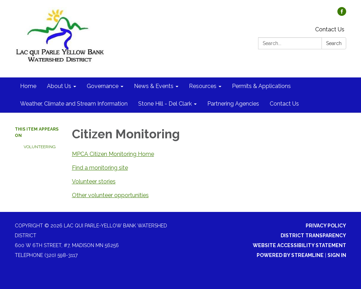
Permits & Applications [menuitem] (261, 86)
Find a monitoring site (100, 167)
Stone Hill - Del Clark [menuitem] (165, 103)
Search (334, 43)
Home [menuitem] (28, 86)
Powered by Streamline (290, 255)
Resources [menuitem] (202, 86)
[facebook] (341, 14)
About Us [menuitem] (59, 86)
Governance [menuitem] (102, 86)
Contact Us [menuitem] (284, 103)
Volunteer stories (94, 181)
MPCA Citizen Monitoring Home (113, 154)
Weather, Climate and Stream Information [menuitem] (74, 103)
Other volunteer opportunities (110, 195)
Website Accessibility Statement (299, 245)
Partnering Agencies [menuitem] (233, 103)
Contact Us (329, 29)
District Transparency (313, 235)
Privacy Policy (326, 225)
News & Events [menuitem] (153, 86)
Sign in (337, 255)
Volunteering (40, 146)
